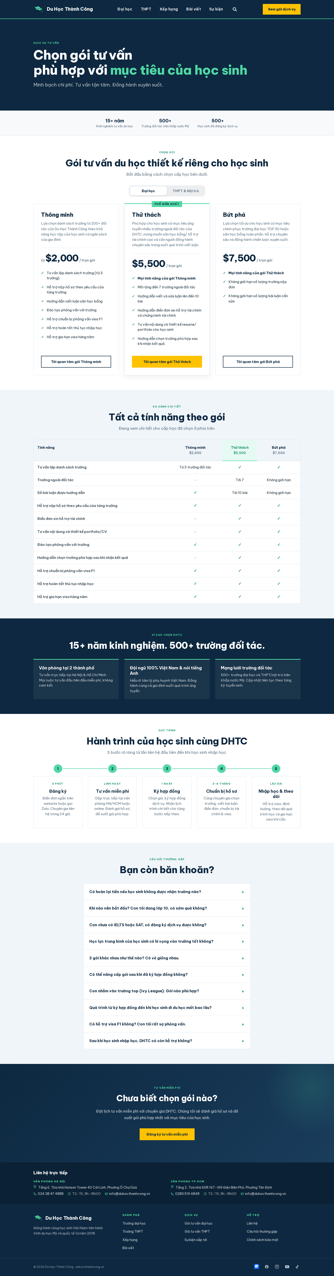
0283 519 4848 (185, 1194)
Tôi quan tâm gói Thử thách (167, 362)
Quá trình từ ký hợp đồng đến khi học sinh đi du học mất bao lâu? (150, 1007)
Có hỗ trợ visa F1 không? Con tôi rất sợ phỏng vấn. (137, 1024)
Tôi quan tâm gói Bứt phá (258, 362)
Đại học (124, 9)
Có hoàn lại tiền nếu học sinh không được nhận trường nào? (145, 891)
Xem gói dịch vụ (281, 9)
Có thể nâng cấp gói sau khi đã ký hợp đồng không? (138, 974)
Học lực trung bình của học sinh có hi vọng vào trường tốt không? (151, 941)
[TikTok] (297, 1266)
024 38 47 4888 (48, 1194)
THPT (146, 9)
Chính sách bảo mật (262, 1240)
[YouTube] (287, 1266)
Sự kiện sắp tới (196, 1240)
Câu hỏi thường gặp (262, 1231)
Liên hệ (252, 1223)
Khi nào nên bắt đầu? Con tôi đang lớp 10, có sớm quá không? (148, 908)
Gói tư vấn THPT (197, 1231)
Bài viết (193, 9)
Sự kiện (216, 9)
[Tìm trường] (234, 9)
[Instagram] (277, 1266)
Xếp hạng (169, 9)
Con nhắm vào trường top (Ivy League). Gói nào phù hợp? (144, 991)
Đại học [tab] (148, 191)
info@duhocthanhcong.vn (127, 1194)
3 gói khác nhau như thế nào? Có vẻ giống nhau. (134, 958)
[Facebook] (266, 1266)
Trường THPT (132, 1231)
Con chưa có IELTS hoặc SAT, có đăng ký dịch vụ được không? (147, 925)
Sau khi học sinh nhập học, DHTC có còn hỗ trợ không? (140, 1040)
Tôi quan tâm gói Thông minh (76, 362)
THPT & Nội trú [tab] (186, 191)
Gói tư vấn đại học (199, 1223)
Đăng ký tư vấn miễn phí (167, 1134)
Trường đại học (134, 1223)
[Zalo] (256, 1266)
